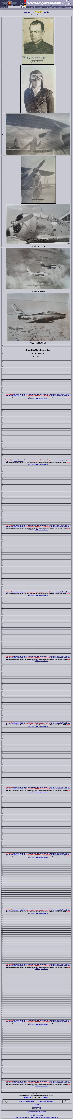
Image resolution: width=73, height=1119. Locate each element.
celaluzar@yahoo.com (45, 1101)
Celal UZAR (18, 1117)
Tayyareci (45, 1097)
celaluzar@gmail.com (41, 398)
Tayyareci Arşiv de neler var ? (36, 1111)
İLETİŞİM (37, 1104)
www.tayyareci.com (18, 395)
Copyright (28, 1097)
